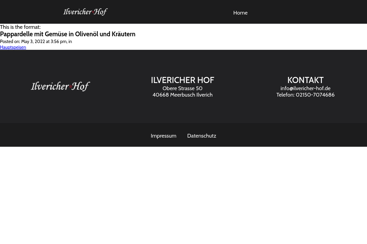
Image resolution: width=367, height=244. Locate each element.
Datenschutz (201, 136)
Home (240, 12)
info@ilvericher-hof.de (306, 88)
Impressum (164, 136)
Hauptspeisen (13, 47)
